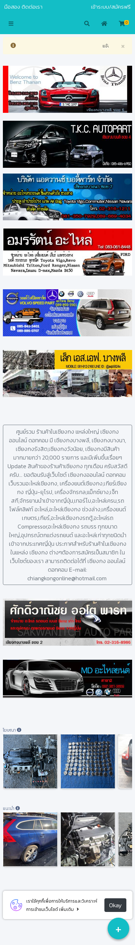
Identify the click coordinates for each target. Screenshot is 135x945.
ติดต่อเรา (32, 7)
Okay (115, 905)
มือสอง (12, 7)
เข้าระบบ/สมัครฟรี (111, 7)
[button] (11, 24)
